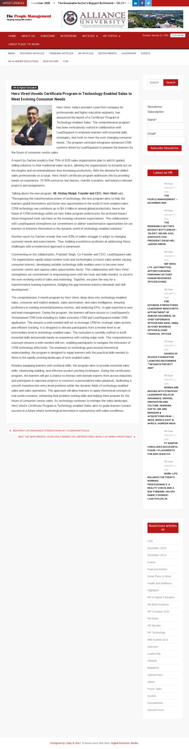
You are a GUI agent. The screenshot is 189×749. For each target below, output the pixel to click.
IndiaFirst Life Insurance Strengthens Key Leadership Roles (51, 430)
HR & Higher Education (23, 61)
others (151, 681)
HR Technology (156, 632)
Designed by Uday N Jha (64, 743)
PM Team (168, 184)
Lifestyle (152, 660)
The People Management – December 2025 (162, 199)
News (11, 53)
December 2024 (156, 555)
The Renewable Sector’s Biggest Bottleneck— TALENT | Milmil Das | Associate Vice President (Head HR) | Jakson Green (162, 233)
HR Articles (86, 53)
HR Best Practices (158, 604)
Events (145, 53)
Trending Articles (61, 53)
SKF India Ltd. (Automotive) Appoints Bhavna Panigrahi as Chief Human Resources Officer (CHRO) (161, 273)
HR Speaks (154, 625)
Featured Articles (32, 53)
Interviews (69, 35)
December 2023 (156, 548)
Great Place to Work (23, 44)
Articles (88, 35)
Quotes (151, 695)
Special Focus (155, 709)
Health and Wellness (159, 583)
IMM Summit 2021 (157, 639)
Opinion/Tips (154, 674)
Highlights (153, 590)
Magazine (153, 667)
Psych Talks (154, 688)
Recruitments (107, 53)
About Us (28, 35)
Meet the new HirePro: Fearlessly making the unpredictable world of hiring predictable (75, 437)
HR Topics (110, 35)
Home (12, 35)
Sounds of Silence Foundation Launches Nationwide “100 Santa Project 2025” (162, 361)
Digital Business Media (124, 743)
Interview (152, 646)
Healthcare (51, 61)
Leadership (128, 53)
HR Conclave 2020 (158, 611)
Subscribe (47, 35)
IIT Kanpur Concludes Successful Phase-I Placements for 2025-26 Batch (162, 448)
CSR (65, 61)
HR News (153, 618)
